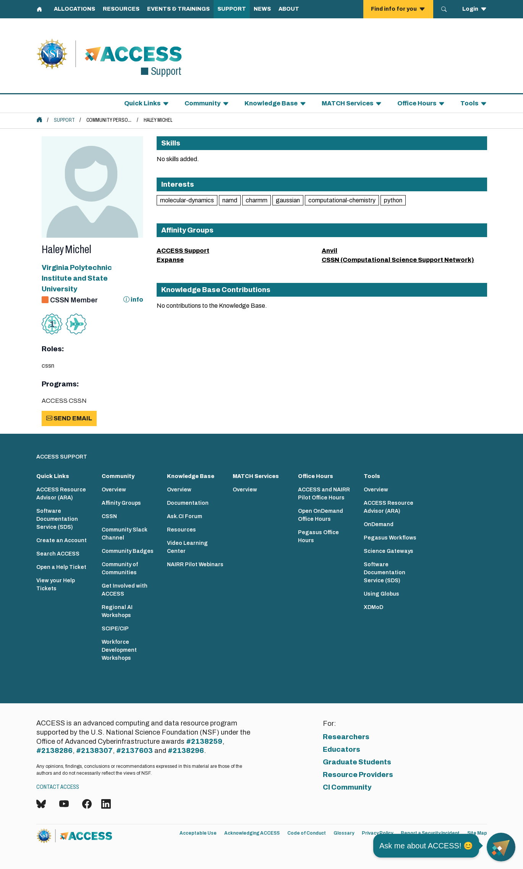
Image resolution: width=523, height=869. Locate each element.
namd (229, 200)
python (393, 200)
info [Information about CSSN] (133, 299)
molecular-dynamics (187, 200)
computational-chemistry (342, 200)
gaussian (288, 200)
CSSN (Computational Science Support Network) (398, 260)
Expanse (170, 260)
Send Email (69, 418)
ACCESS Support (183, 250)
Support (64, 120)
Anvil (329, 250)
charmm (256, 200)
